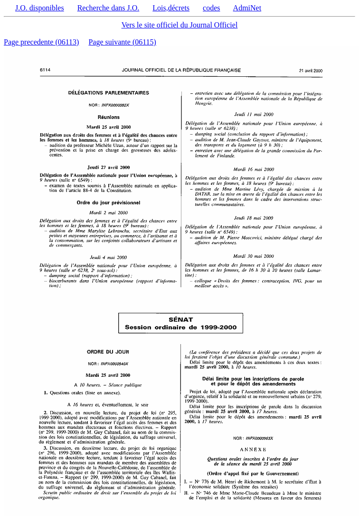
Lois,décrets (170, 8)
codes (211, 8)
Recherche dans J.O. (108, 8)
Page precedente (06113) (41, 42)
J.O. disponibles (39, 8)
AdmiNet (247, 8)
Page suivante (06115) (122, 42)
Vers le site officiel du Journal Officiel (180, 25)
